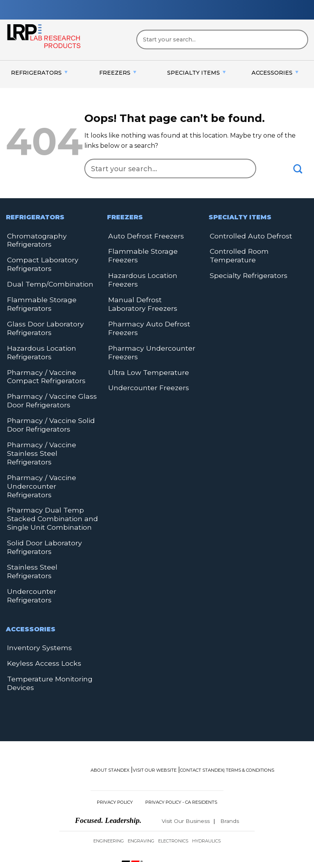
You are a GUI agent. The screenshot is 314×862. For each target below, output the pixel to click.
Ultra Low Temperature (145, 348)
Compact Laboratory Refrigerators (39, 262)
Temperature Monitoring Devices (46, 625)
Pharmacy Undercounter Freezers (148, 329)
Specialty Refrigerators (245, 273)
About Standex (110, 712)
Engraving (141, 783)
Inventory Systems (36, 592)
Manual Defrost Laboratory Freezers (150, 284)
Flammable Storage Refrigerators (38, 299)
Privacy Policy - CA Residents (181, 744)
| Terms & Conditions (248, 712)
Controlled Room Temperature (237, 254)
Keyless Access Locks (39, 607)
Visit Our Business (186, 763)
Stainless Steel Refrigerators (51, 530)
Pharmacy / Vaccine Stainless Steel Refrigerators (51, 435)
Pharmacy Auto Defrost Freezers (145, 306)
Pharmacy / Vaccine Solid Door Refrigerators (46, 413)
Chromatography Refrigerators (34, 239)
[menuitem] (39, 73)
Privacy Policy (115, 744)
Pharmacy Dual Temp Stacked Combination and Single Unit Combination (47, 484)
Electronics (173, 783)
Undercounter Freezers (145, 363)
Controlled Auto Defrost (248, 235)
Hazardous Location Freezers (153, 265)
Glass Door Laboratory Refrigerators (41, 322)
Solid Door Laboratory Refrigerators (41, 511)
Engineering (108, 783)
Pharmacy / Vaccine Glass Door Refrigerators (46, 390)
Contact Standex (201, 712)
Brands (229, 763)
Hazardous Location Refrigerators (38, 345)
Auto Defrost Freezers (143, 235)
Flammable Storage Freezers (153, 250)
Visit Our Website (155, 712)
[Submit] (298, 169)
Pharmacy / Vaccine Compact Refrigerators (52, 367)
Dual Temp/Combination (45, 281)
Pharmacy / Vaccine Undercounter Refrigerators (51, 458)
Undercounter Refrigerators (51, 545)
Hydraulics (206, 783)
